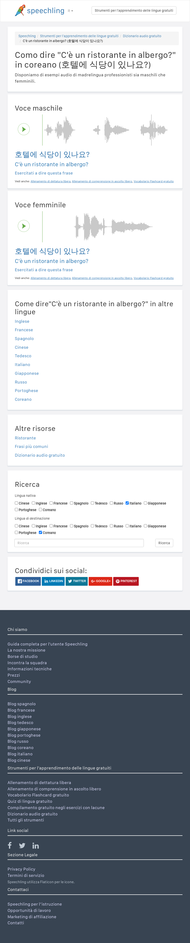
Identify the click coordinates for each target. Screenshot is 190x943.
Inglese (22, 321)
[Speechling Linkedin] (39, 846)
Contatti (16, 922)
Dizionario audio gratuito (142, 36)
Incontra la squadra (27, 662)
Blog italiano (20, 753)
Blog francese (21, 710)
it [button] (70, 11)
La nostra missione (26, 650)
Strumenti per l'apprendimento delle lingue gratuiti (134, 10)
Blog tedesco (20, 722)
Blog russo (18, 741)
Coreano (23, 399)
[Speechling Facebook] (13, 846)
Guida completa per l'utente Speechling (47, 643)
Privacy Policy (21, 869)
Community (19, 681)
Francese (24, 329)
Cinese (21, 347)
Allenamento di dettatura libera (39, 782)
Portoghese (26, 390)
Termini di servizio (26, 875)
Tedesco (23, 355)
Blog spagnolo (22, 703)
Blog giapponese (24, 728)
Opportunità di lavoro (29, 910)
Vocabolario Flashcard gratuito (38, 794)
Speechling (27, 36)
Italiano (22, 364)
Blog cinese (19, 760)
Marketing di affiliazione (32, 916)
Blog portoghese (24, 735)
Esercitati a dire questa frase (44, 172)
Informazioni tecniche (30, 668)
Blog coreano (21, 747)
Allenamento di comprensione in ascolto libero (54, 788)
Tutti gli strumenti (26, 819)
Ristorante (25, 437)
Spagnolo (24, 338)
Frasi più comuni (31, 446)
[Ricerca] (79, 543)
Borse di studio (23, 656)
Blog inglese (20, 716)
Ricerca (164, 543)
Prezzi (14, 675)
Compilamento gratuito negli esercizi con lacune (56, 807)
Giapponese (27, 373)
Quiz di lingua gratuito (30, 801)
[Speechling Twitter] (25, 846)
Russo (21, 381)
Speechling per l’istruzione (35, 904)
